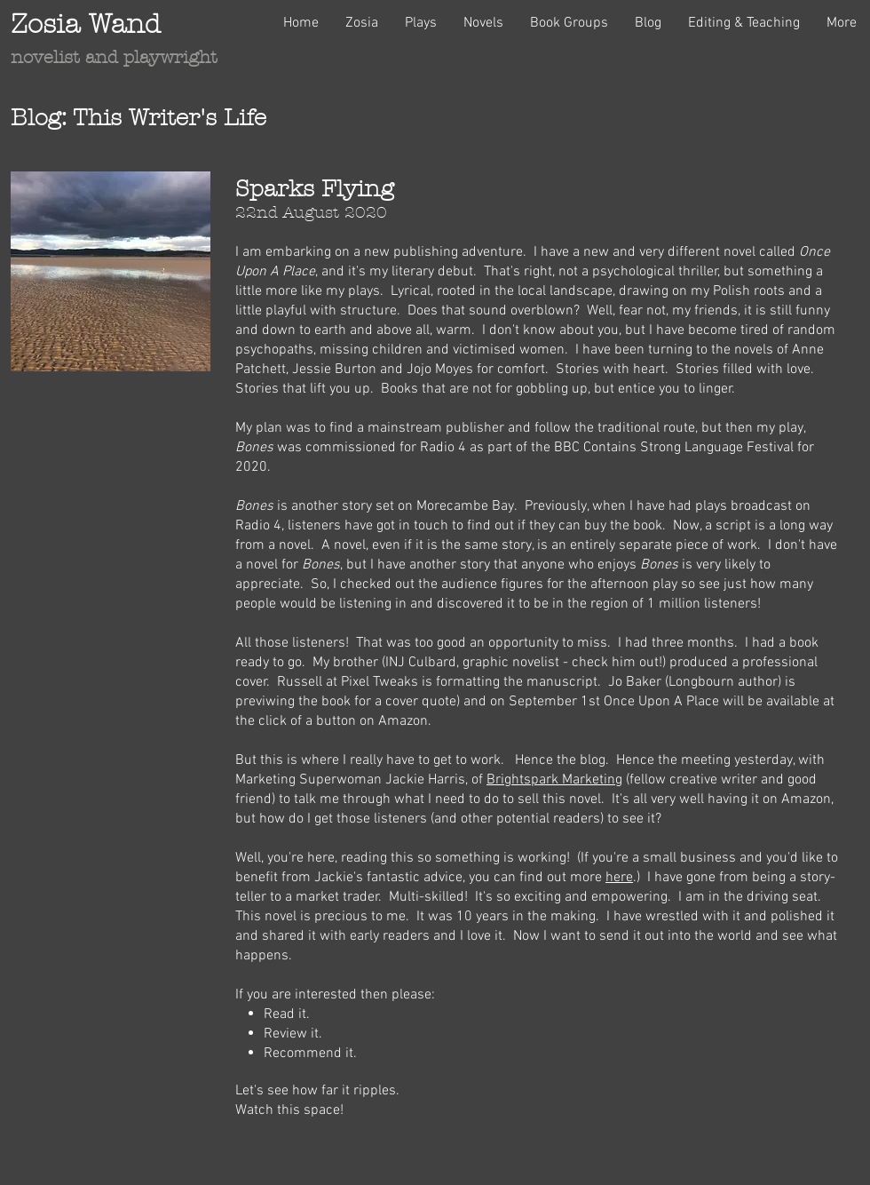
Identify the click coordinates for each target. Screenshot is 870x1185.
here (619, 878)
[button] (362, 23)
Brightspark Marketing (554, 780)
